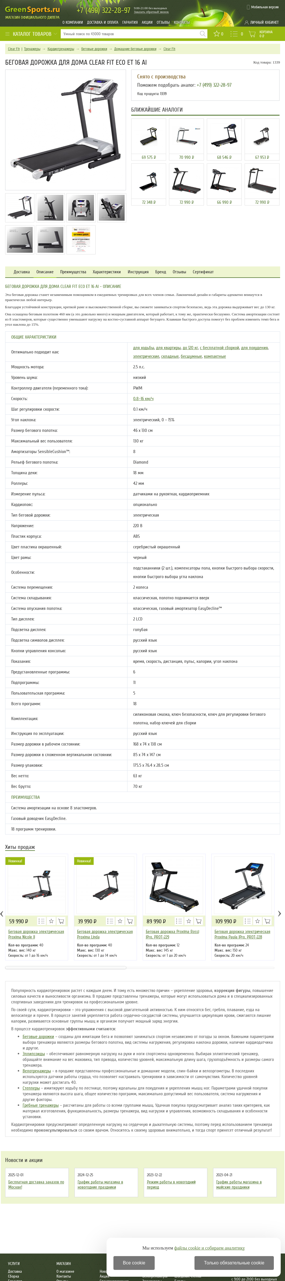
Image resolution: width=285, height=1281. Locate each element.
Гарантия (130, 22)
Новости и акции (24, 1160)
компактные (215, 356)
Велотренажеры (37, 1071)
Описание (45, 272)
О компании (72, 22)
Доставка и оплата (102, 22)
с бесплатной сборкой (219, 348)
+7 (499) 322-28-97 (214, 85)
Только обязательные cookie (234, 1262)
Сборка (13, 1276)
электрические (146, 356)
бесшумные (191, 356)
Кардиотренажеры (61, 49)
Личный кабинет (264, 22)
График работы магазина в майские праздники (239, 1184)
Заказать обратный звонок (151, 11)
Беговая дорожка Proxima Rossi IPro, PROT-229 (172, 934)
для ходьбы (143, 348)
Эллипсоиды (34, 1054)
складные (170, 356)
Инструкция (138, 272)
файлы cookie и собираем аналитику (209, 1248)
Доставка (22, 272)
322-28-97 (103, 10)
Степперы (31, 1088)
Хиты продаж (20, 848)
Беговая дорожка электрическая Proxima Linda (105, 934)
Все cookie (134, 1262)
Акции (147, 22)
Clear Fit (14, 49)
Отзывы (163, 22)
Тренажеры (32, 49)
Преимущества (73, 272)
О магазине (65, 1271)
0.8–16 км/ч (143, 399)
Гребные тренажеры (41, 1105)
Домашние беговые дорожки (135, 49)
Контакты (182, 22)
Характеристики (107, 272)
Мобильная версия (265, 7)
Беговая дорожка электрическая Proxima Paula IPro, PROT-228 (242, 934)
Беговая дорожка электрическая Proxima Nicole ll (36, 934)
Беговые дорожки (94, 49)
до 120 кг (190, 348)
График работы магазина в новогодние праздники (100, 1184)
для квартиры (168, 348)
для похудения (254, 348)
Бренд (160, 272)
